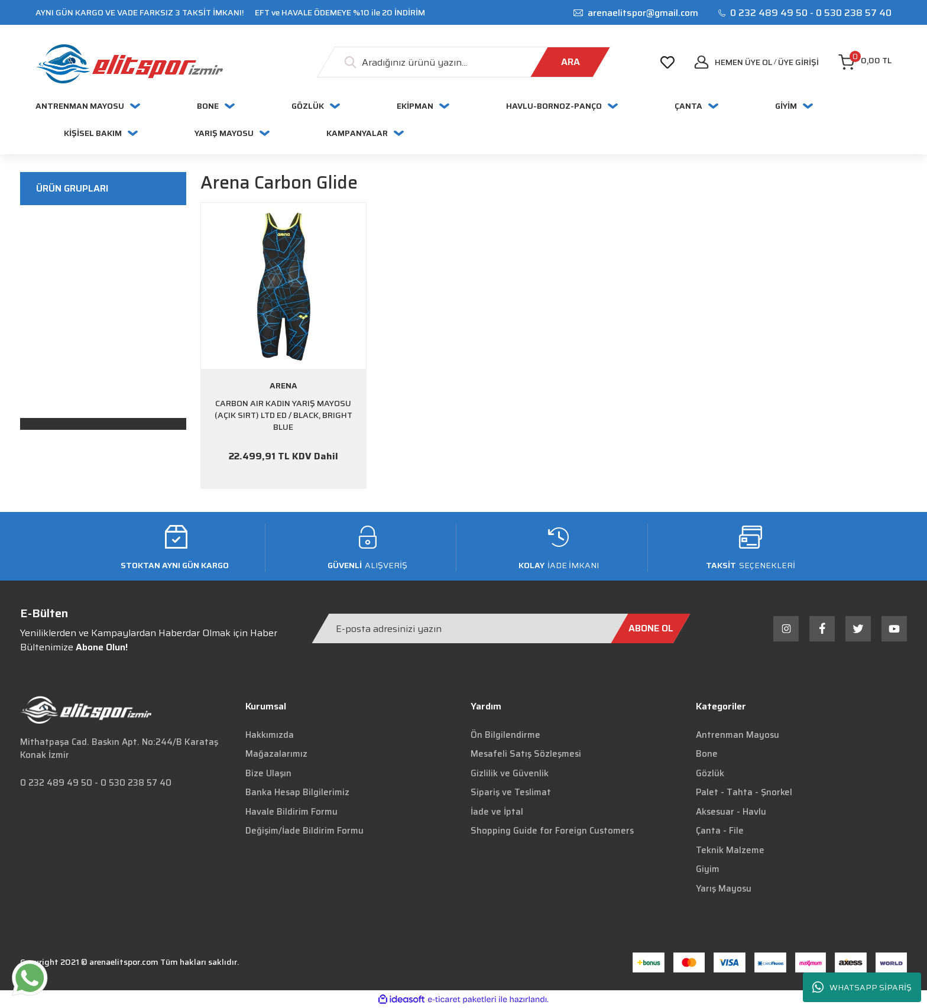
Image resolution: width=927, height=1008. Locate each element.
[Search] (463, 62)
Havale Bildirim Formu (291, 812)
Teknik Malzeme (730, 850)
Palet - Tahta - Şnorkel (744, 792)
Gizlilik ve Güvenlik (510, 773)
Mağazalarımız (276, 754)
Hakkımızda (269, 735)
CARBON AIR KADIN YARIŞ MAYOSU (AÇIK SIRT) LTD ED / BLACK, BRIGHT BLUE (283, 415)
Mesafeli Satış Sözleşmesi (526, 754)
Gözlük (710, 773)
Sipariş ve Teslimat (511, 792)
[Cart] (865, 62)
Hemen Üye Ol (743, 62)
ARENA (283, 385)
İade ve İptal (497, 812)
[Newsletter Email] (501, 628)
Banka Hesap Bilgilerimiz (297, 792)
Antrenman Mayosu (737, 735)
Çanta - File (720, 831)
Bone (707, 754)
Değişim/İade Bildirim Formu (304, 831)
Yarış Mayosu (723, 888)
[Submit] (651, 628)
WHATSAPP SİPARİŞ (862, 987)
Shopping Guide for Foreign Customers (552, 831)
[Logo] (129, 63)
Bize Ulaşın (268, 773)
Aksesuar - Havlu (731, 812)
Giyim (707, 869)
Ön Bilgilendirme (505, 735)
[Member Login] (798, 62)
